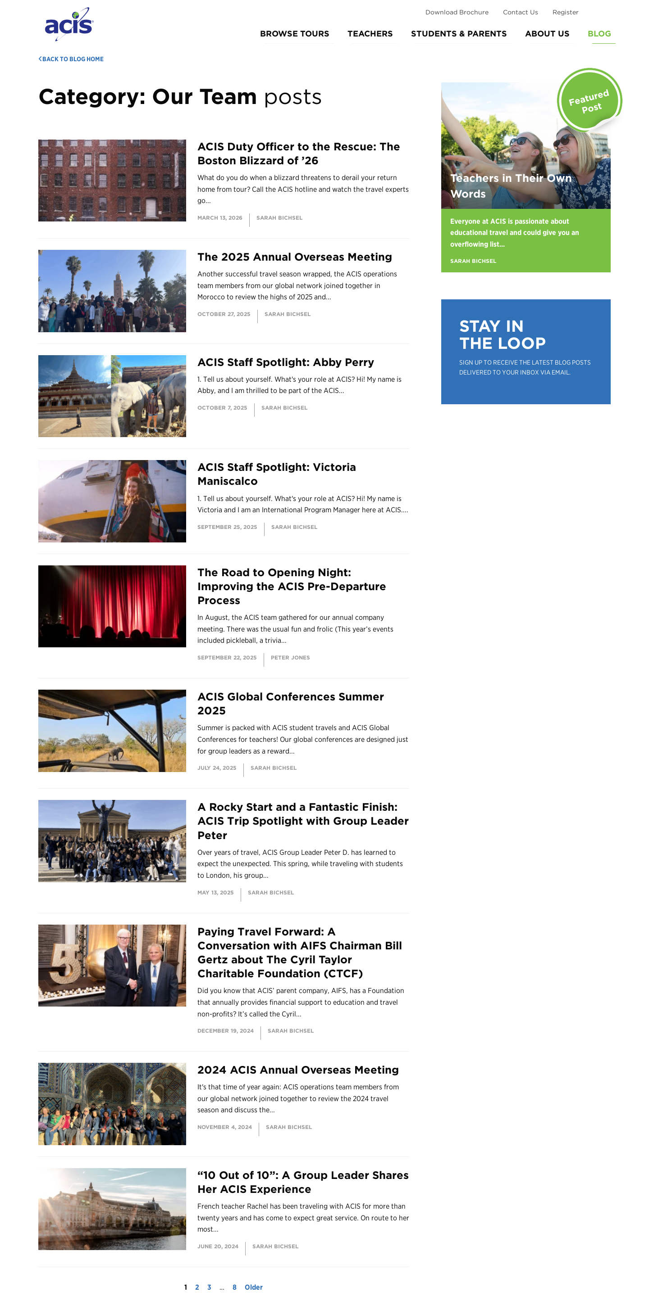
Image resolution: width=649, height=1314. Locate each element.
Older (254, 1287)
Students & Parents (459, 33)
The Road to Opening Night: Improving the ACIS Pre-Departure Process (291, 586)
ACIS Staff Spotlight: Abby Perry (285, 362)
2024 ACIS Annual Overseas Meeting (298, 1069)
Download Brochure (457, 12)
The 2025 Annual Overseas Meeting (294, 256)
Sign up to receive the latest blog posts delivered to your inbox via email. (525, 367)
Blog (599, 33)
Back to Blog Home (71, 59)
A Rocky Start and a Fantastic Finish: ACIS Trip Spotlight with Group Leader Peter (303, 820)
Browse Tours (294, 33)
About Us (547, 33)
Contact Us (520, 12)
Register (566, 12)
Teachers (370, 33)
